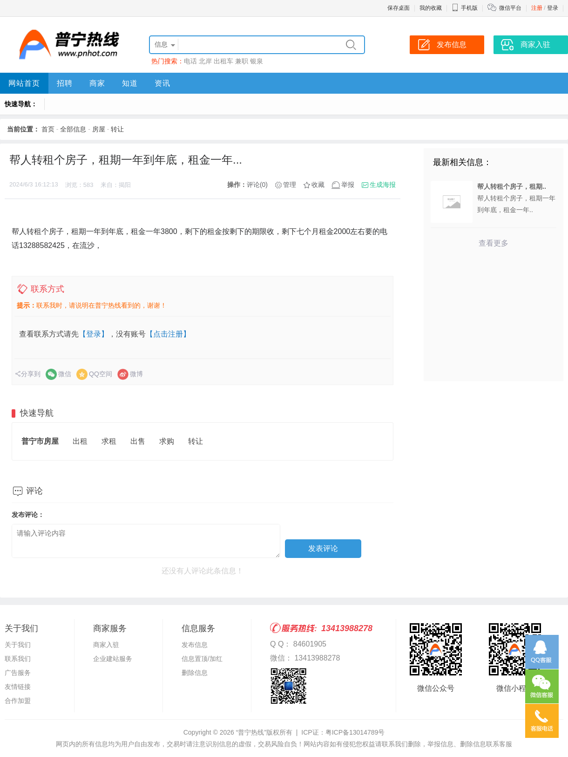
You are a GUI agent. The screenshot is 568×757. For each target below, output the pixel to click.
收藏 (318, 184)
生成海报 (383, 184)
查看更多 (493, 243)
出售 (137, 441)
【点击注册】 (168, 334)
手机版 (465, 8)
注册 (536, 8)
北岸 (205, 61)
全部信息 (73, 129)
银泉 (256, 61)
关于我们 (18, 644)
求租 (108, 441)
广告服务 (18, 672)
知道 (130, 83)
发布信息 (195, 644)
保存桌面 (398, 8)
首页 (47, 129)
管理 (289, 184)
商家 (97, 83)
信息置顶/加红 (202, 658)
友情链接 (18, 686)
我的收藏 (430, 8)
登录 (552, 8)
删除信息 (195, 672)
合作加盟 (18, 700)
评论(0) (257, 184)
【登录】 (93, 334)
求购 (166, 441)
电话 (190, 61)
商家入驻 (106, 644)
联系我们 (18, 658)
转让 (117, 129)
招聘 (65, 83)
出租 (80, 441)
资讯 (162, 83)
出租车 (223, 61)
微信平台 (510, 8)
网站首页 (24, 83)
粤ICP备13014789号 (355, 732)
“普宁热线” (251, 732)
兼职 (241, 61)
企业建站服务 (112, 658)
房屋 (98, 129)
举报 (347, 184)
